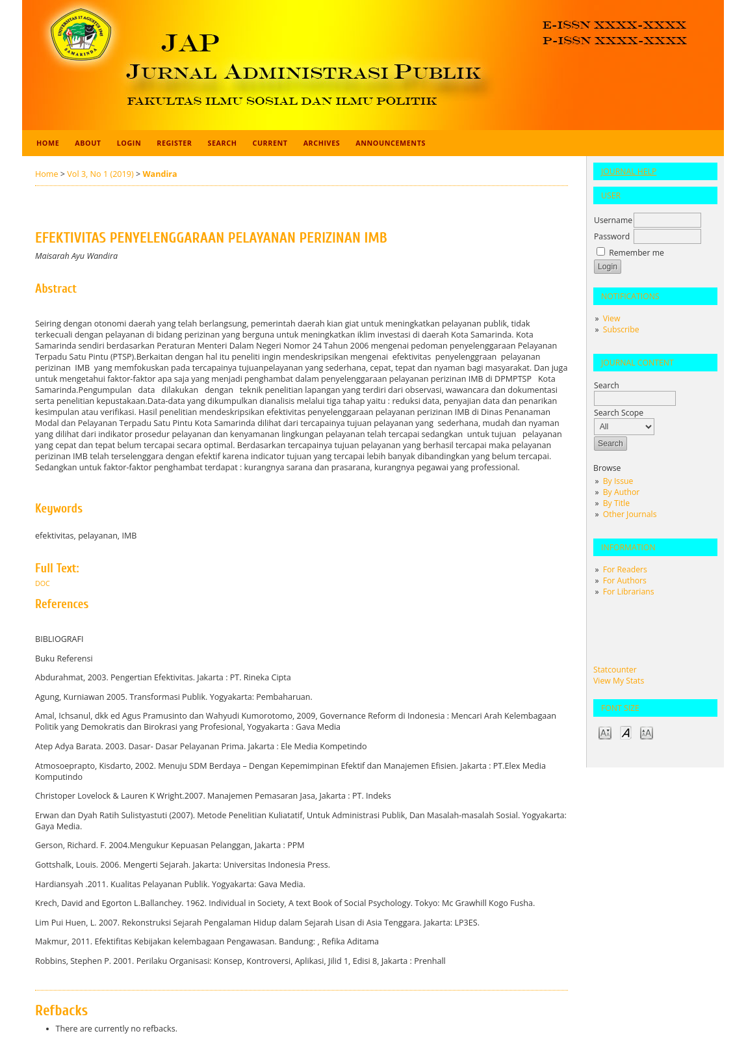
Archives (322, 143)
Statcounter (615, 669)
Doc (42, 583)
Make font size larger (646, 732)
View (612, 318)
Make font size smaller (604, 732)
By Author (621, 492)
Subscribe (621, 329)
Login (129, 143)
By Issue (618, 481)
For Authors (625, 580)
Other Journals (630, 514)
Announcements (390, 143)
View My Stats (618, 680)
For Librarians (628, 591)
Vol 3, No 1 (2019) (100, 174)
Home (47, 143)
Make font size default (625, 732)
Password (612, 236)
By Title (616, 503)
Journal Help (628, 171)
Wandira (159, 174)
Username (613, 220)
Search (222, 143)
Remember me (636, 252)
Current (269, 143)
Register (174, 143)
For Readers (625, 569)
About (88, 143)
